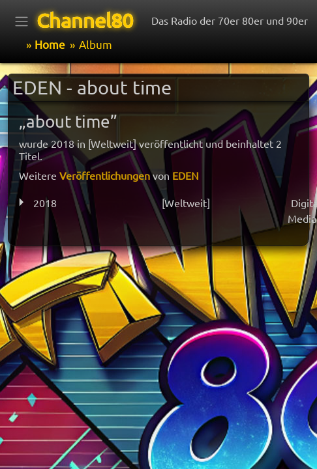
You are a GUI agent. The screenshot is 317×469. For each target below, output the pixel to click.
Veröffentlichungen (104, 175)
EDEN (185, 175)
